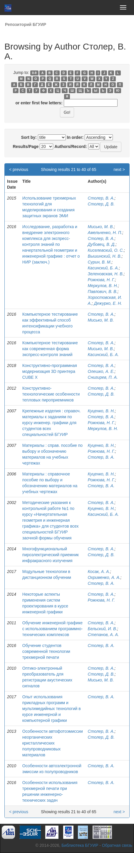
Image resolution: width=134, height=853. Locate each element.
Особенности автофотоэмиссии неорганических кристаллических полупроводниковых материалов (52, 743)
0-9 (34, 73)
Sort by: (29, 137)
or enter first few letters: (38, 103)
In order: (75, 137)
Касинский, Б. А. (103, 268)
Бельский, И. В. (102, 628)
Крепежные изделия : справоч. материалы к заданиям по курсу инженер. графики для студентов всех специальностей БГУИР (51, 423)
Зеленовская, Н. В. (106, 273)
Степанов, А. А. (103, 634)
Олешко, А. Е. (101, 371)
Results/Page (25, 146)
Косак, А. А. (99, 571)
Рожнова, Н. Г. (101, 279)
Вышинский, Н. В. (105, 256)
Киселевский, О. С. (106, 250)
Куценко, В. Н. (101, 411)
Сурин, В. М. (100, 262)
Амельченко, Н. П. (105, 232)
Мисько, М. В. (101, 226)
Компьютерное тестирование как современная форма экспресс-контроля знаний (50, 348)
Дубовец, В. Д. (101, 244)
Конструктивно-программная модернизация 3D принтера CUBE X (49, 371)
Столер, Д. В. (101, 204)
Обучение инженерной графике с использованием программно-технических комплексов (52, 628)
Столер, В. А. (101, 198)
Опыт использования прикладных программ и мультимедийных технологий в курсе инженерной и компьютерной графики (51, 708)
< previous (18, 169)
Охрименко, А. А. (104, 577)
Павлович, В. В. (103, 291)
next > (119, 169)
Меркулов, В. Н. (103, 285)
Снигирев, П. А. (103, 377)
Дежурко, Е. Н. (108, 303)
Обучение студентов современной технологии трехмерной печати (46, 651)
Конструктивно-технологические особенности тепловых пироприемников (51, 394)
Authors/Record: (70, 146)
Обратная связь (117, 845)
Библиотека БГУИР (79, 845)
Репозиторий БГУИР (25, 24)
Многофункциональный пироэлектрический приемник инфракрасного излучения (50, 554)
